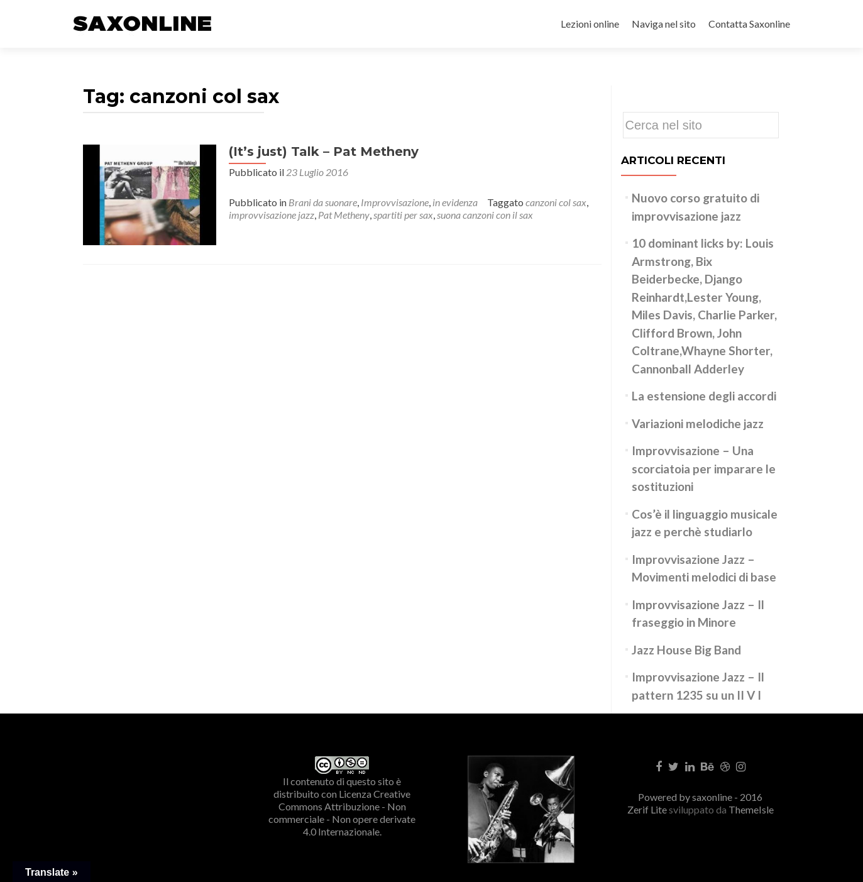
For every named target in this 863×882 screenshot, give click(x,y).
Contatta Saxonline (749, 24)
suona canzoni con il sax (477, 215)
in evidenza (447, 202)
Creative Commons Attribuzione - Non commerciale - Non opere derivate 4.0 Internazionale (341, 812)
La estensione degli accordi (704, 396)
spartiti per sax (396, 215)
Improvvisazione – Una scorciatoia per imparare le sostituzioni (704, 468)
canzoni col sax (548, 202)
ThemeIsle (751, 809)
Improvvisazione (387, 202)
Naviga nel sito (664, 24)
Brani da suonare (315, 202)
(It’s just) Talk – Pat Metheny (316, 151)
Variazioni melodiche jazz (698, 423)
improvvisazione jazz (264, 215)
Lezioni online (590, 24)
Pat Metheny (336, 215)
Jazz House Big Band (686, 649)
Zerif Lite (648, 809)
